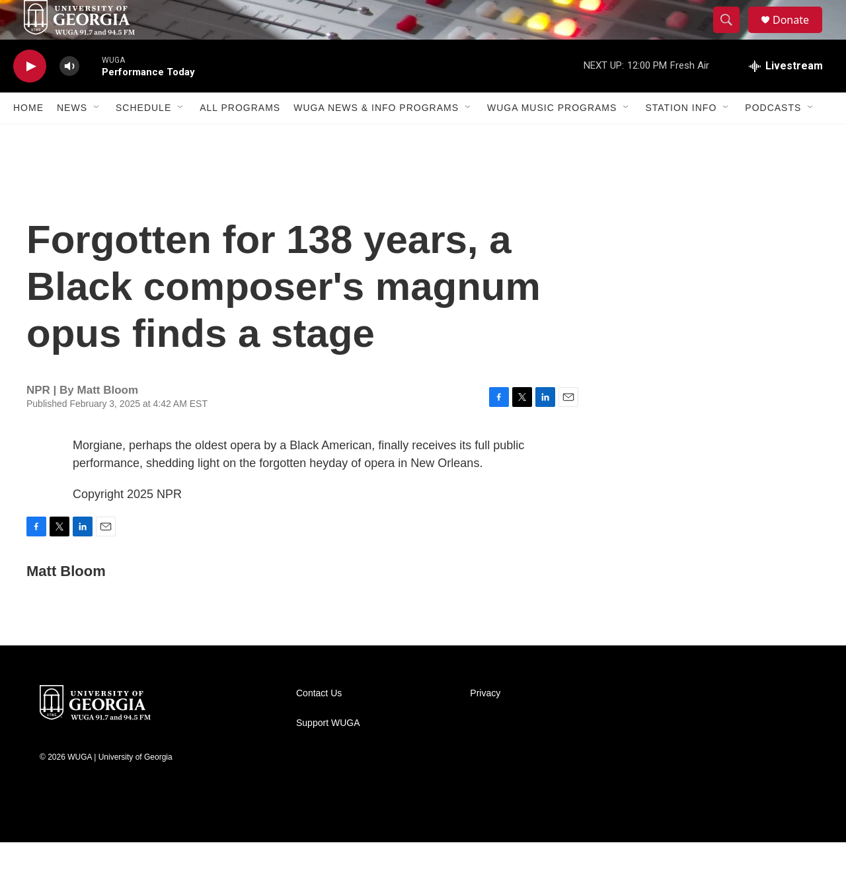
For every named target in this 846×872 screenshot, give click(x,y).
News (72, 137)
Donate (799, 35)
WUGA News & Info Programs (376, 137)
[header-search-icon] (732, 35)
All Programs (240, 137)
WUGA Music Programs (552, 137)
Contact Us (319, 723)
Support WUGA (328, 753)
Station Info (680, 137)
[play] (29, 96)
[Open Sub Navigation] (97, 137)
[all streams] (786, 95)
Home (28, 137)
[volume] (69, 96)
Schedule (143, 137)
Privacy (485, 723)
